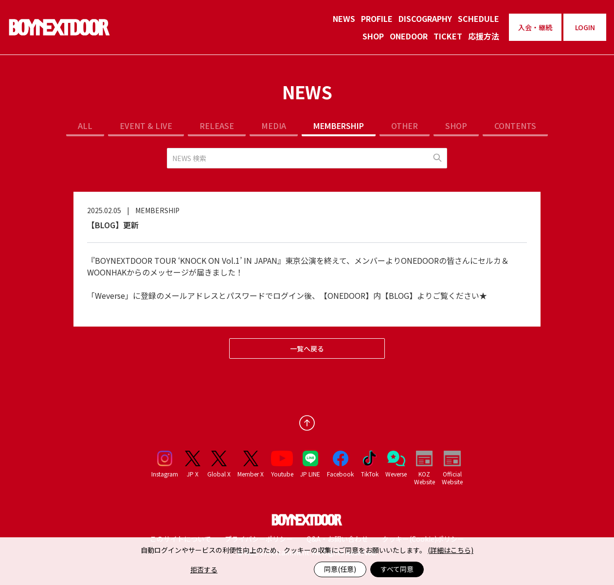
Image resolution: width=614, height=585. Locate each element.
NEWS (344, 18)
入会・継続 (535, 27)
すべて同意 (397, 569)
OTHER (404, 125)
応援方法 (483, 36)
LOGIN (585, 27)
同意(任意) (340, 569)
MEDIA (273, 125)
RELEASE (216, 125)
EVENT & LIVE (146, 125)
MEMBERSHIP (338, 125)
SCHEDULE (478, 18)
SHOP (373, 36)
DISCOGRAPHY (425, 18)
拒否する (203, 569)
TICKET (447, 36)
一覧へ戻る (307, 348)
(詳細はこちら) (450, 550)
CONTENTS (515, 125)
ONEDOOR (409, 36)
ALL (85, 125)
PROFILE (377, 18)
